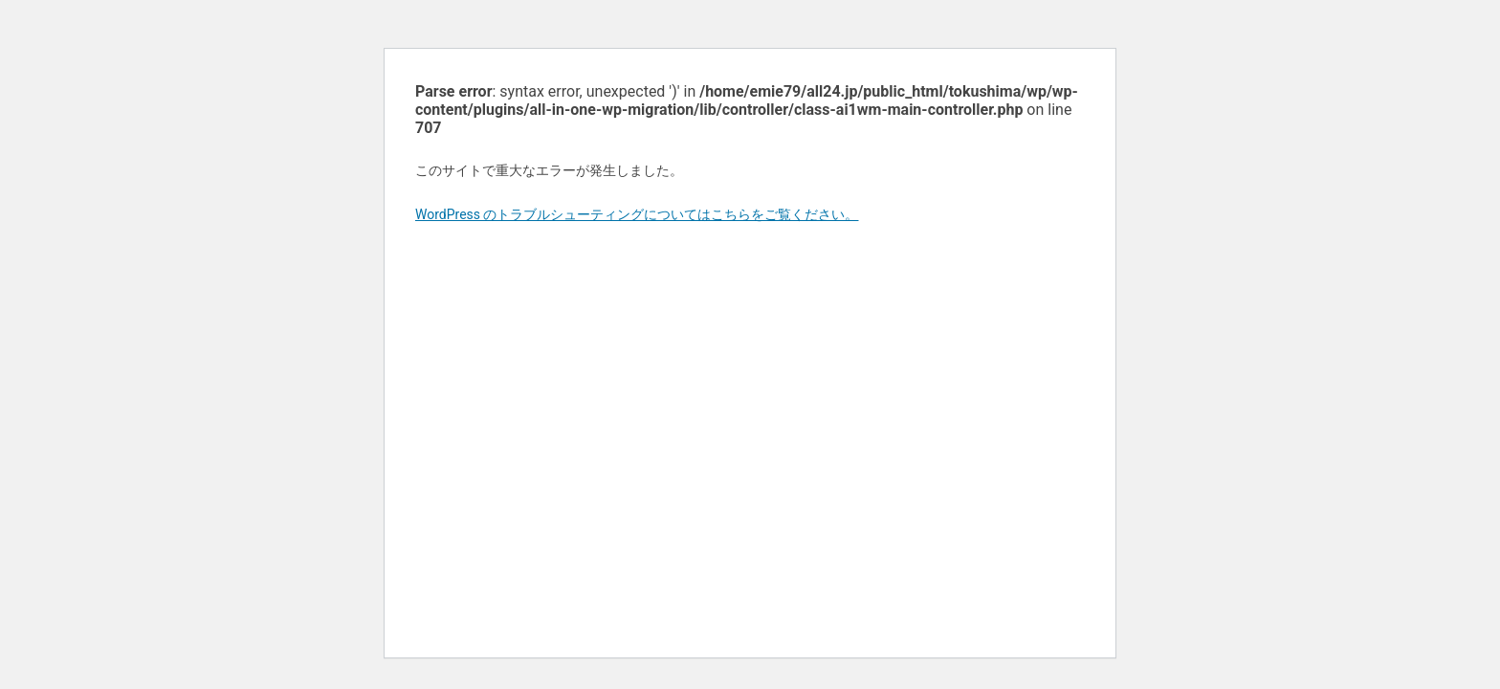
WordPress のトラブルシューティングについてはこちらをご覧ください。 (637, 214)
